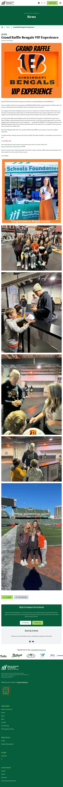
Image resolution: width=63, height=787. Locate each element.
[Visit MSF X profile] (42, 3)
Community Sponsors (38, 650)
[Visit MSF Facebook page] (39, 3)
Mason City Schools (6, 709)
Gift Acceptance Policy (7, 729)
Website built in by (14, 682)
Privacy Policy (5, 726)
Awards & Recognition (7, 744)
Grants (3, 741)
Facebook (4, 756)
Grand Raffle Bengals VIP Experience (23, 27)
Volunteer (4, 777)
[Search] (45, 3)
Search (3, 712)
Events (3, 774)
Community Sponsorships (8, 781)
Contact (3, 722)
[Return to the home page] (8, 3)
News (8, 27)
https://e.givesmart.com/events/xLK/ (11, 146)
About (3, 716)
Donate (3, 771)
